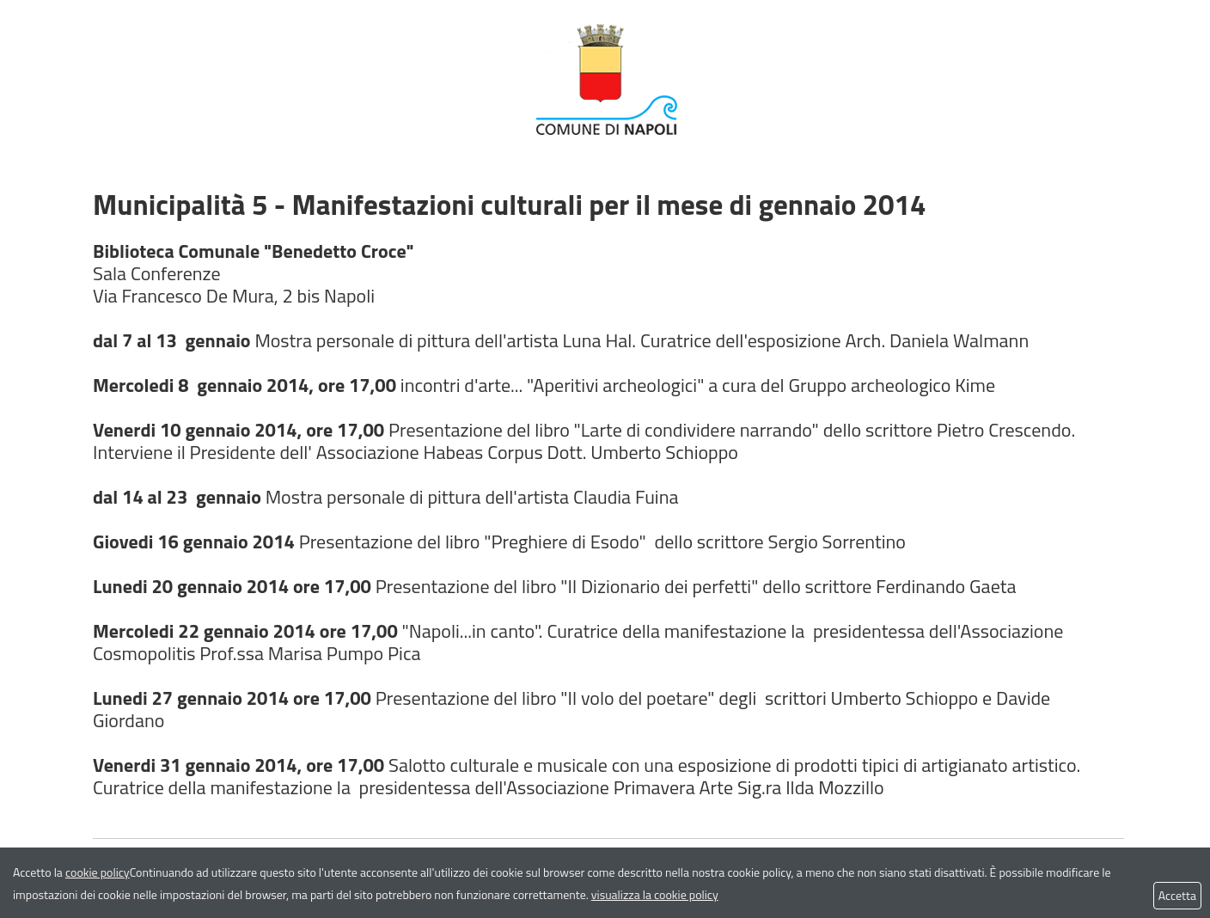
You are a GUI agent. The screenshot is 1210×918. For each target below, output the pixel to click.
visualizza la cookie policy (654, 894)
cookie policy (97, 872)
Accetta (1177, 895)
